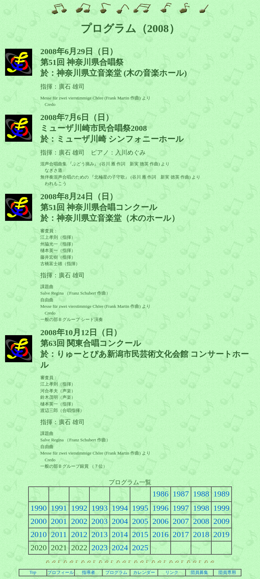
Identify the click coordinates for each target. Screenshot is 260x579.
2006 (160, 521)
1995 (140, 508)
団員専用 (227, 572)
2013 (99, 534)
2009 (221, 521)
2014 (120, 534)
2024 (120, 547)
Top (32, 572)
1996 (160, 508)
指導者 (88, 572)
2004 (120, 521)
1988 (201, 493)
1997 (181, 508)
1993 (99, 508)
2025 (140, 547)
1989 (221, 493)
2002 (79, 521)
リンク (171, 572)
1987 (181, 493)
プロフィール (60, 572)
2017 (181, 534)
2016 (160, 534)
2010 (38, 534)
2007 (181, 521)
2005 (140, 521)
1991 (59, 508)
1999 (221, 508)
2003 (99, 521)
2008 (201, 521)
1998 (201, 508)
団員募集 (199, 572)
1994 (120, 508)
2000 (38, 521)
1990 (38, 508)
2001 (59, 521)
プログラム (116, 572)
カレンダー (144, 572)
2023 (99, 547)
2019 (221, 534)
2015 (140, 534)
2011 (59, 534)
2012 (79, 534)
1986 (160, 493)
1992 (79, 508)
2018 (201, 534)
